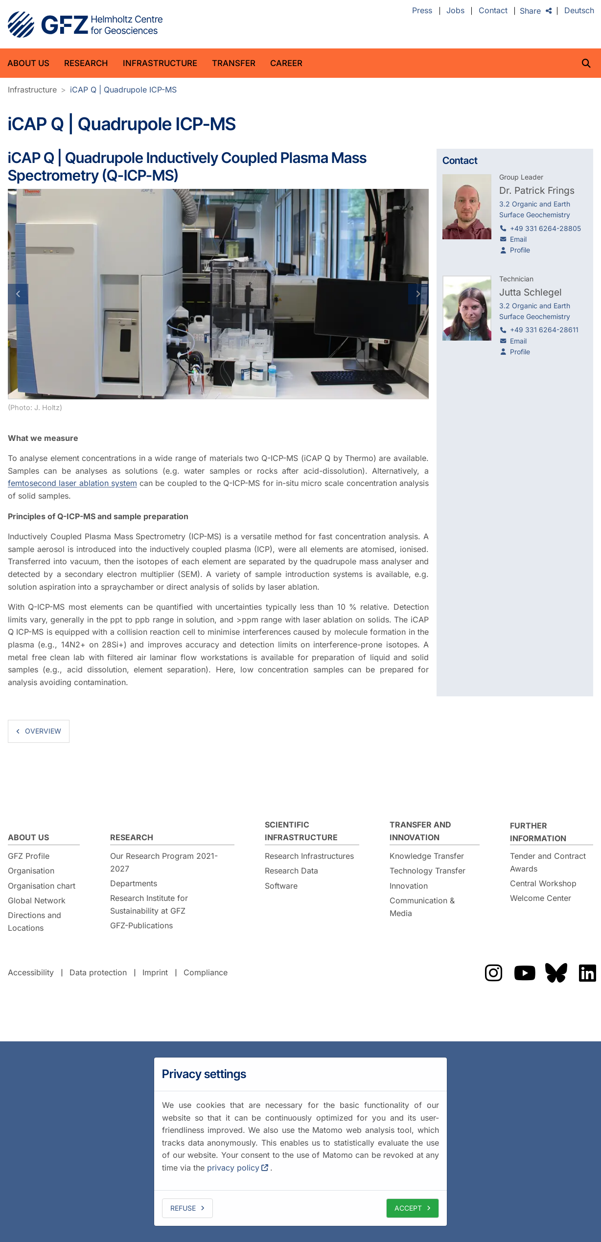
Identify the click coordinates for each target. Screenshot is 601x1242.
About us (28, 63)
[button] (39, 294)
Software (281, 886)
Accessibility (31, 972)
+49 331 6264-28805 (545, 228)
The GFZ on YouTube (524, 973)
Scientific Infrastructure (301, 831)
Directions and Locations (34, 921)
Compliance (206, 972)
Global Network (37, 900)
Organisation (31, 870)
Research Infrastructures (309, 856)
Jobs (455, 11)
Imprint (155, 972)
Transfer (233, 63)
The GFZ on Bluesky (556, 973)
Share (530, 11)
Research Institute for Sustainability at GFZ (149, 904)
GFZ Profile (28, 856)
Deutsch (579, 11)
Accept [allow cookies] (408, 1208)
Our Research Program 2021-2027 (164, 862)
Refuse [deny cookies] (183, 1208)
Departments (133, 883)
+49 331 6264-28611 (544, 329)
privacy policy (233, 1168)
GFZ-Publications (141, 925)
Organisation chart (41, 886)
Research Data (291, 870)
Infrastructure (160, 63)
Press (422, 11)
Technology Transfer (427, 870)
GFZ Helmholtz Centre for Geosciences (85, 24)
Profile (520, 250)
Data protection (98, 972)
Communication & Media (422, 907)
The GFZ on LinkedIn (587, 973)
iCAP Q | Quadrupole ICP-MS (123, 89)
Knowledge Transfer (427, 856)
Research (86, 63)
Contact (493, 11)
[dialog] (300, 1141)
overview (43, 731)
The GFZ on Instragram (493, 973)
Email (518, 239)
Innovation (409, 886)
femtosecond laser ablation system (72, 483)
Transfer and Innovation (420, 831)
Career (286, 63)
